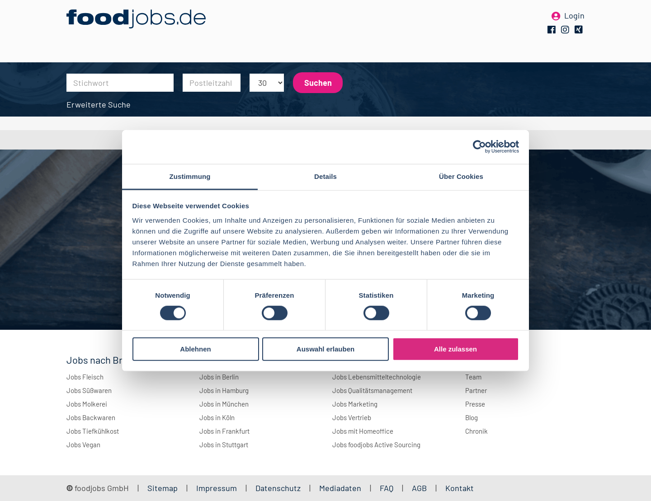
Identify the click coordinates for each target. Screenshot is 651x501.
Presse (475, 404)
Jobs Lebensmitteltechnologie (376, 377)
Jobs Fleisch (85, 377)
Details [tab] (325, 176)
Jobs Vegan (83, 444)
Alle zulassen (455, 349)
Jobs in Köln (217, 417)
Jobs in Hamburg (224, 390)
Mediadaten (340, 488)
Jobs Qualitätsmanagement (372, 390)
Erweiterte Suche (98, 104)
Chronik (476, 431)
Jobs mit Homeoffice (362, 431)
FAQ (386, 488)
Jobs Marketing (354, 404)
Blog (471, 417)
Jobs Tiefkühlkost (92, 431)
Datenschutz (278, 488)
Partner (476, 390)
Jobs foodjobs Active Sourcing (376, 444)
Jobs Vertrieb (351, 417)
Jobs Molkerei (86, 404)
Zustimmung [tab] (190, 176)
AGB (420, 488)
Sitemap (162, 488)
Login (574, 22)
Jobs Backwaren (90, 417)
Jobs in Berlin (219, 377)
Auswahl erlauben (325, 349)
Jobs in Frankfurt (224, 431)
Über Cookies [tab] (461, 176)
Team (473, 377)
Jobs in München (224, 404)
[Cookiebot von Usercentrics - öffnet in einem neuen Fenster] (479, 147)
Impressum (216, 488)
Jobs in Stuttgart (223, 444)
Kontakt (459, 488)
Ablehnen (195, 349)
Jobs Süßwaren (89, 390)
